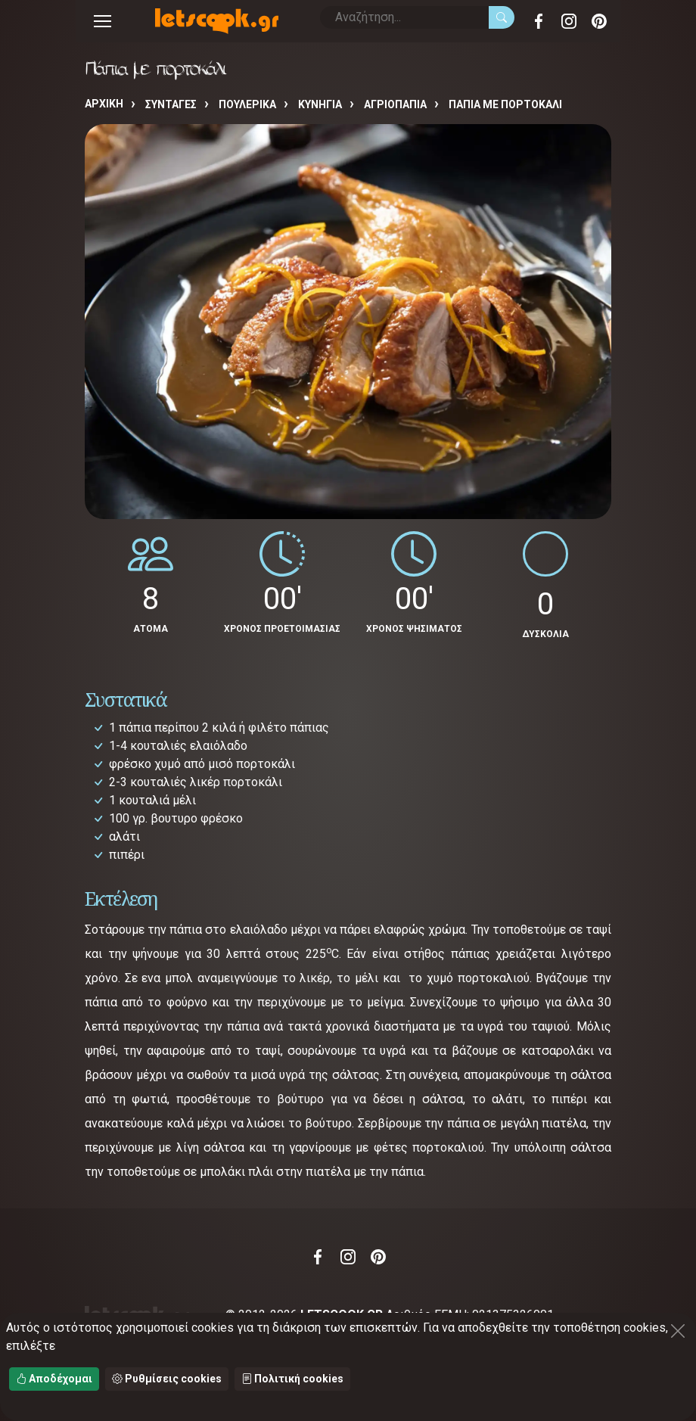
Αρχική (104, 104)
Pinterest (599, 21)
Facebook (539, 21)
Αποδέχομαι (54, 1379)
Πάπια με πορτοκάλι (505, 104)
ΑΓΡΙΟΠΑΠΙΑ (395, 104)
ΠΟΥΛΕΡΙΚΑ (247, 104)
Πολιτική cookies (292, 1379)
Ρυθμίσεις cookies (167, 1379)
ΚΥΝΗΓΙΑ (320, 104)
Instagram (569, 21)
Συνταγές (171, 104)
